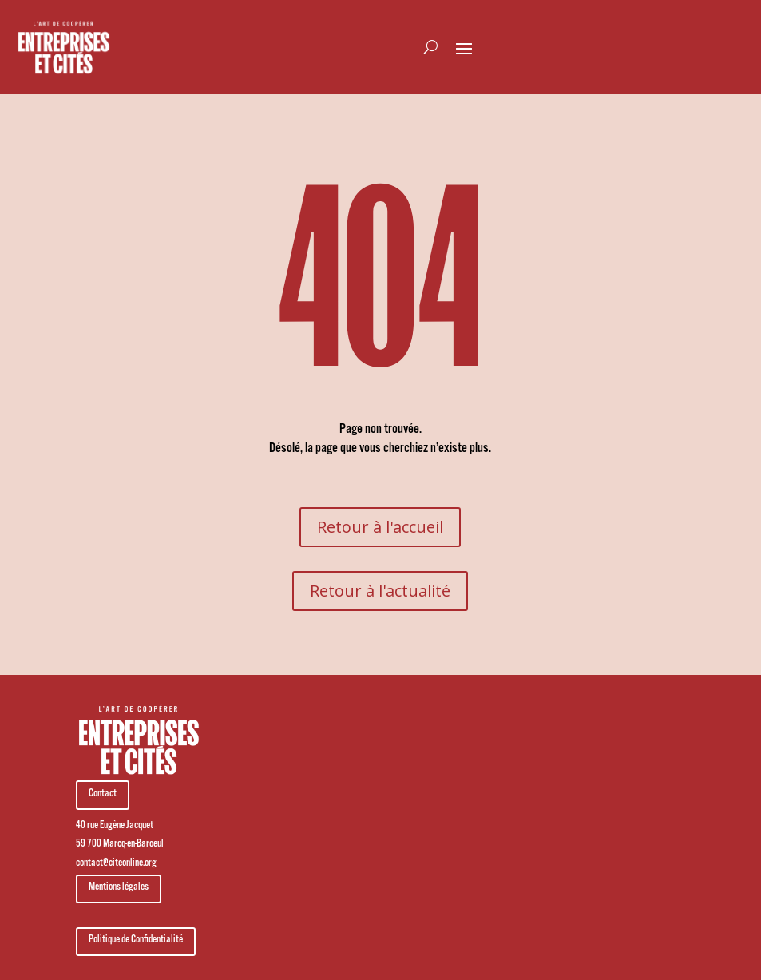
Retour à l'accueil (380, 527)
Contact (103, 794)
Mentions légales (119, 888)
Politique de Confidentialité (136, 940)
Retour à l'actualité (380, 590)
